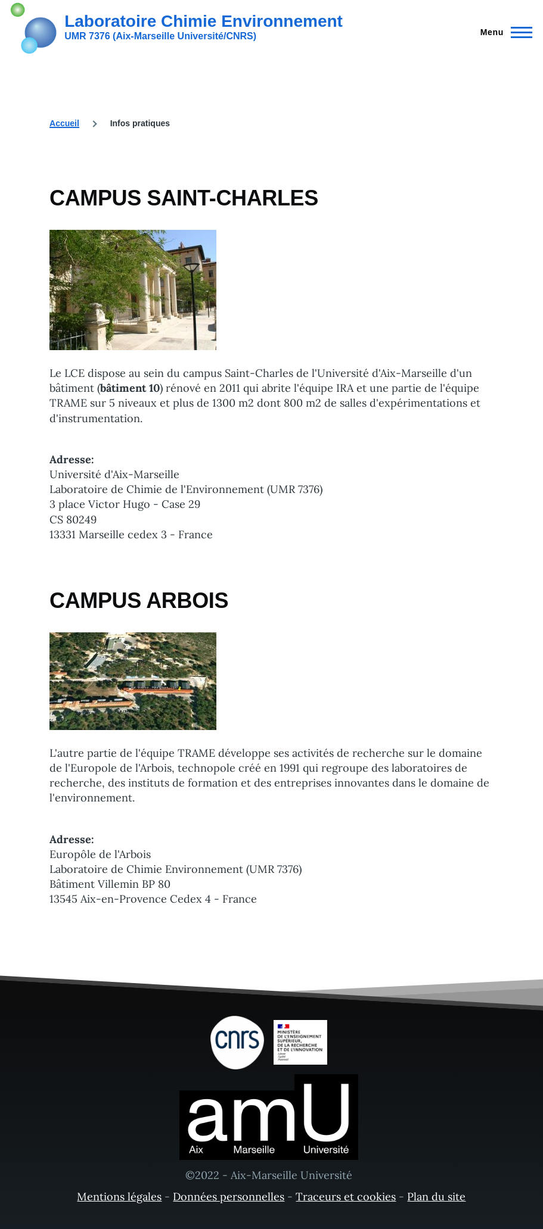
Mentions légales (119, 1196)
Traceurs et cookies (346, 1196)
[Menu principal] (503, 32)
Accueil (64, 123)
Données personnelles (228, 1196)
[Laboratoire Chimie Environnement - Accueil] (177, 27)
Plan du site (436, 1196)
